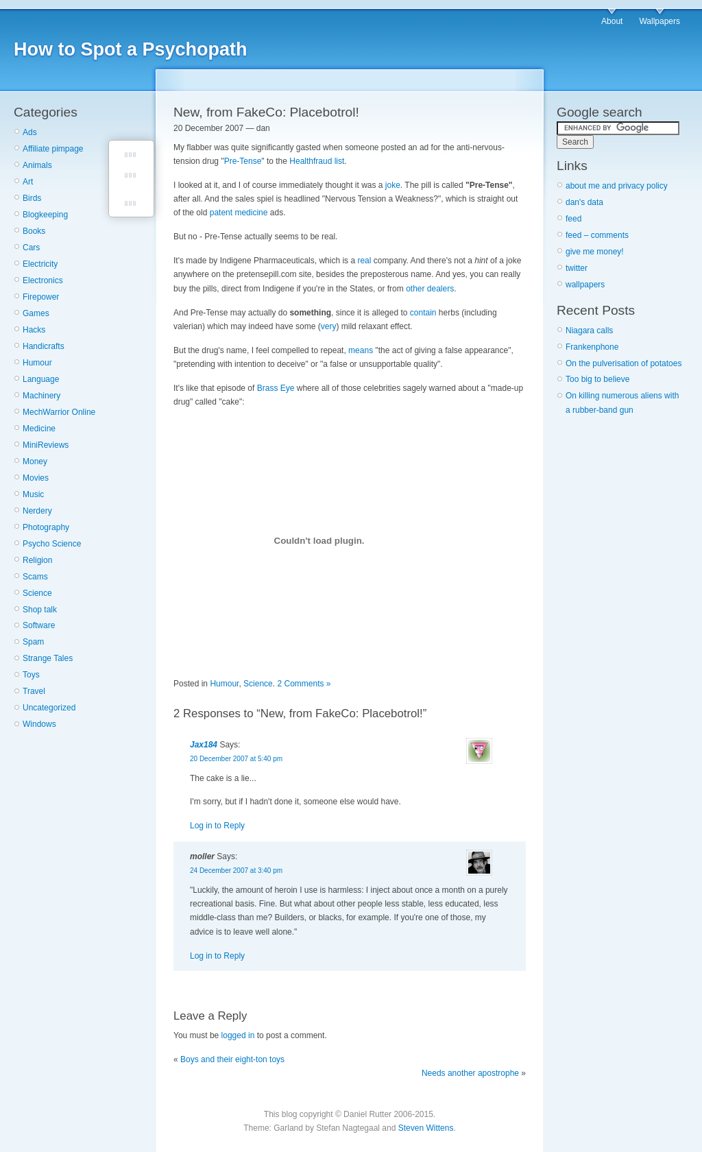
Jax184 (203, 744)
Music (33, 494)
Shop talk (40, 609)
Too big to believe (597, 379)
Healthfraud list (316, 161)
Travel (34, 691)
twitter (577, 268)
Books (34, 231)
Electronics (43, 280)
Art (28, 182)
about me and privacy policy (617, 186)
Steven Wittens (426, 1128)
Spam (33, 642)
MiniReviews (46, 445)
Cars (31, 247)
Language (41, 379)
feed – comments (597, 235)
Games (36, 313)
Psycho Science (52, 544)
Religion (37, 560)
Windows (39, 724)
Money (35, 461)
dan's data (584, 202)
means (360, 350)
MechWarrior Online (59, 412)
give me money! (595, 251)
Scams (35, 576)
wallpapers (585, 284)
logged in (238, 1035)
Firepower (41, 297)
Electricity (40, 264)
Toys (31, 675)
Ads (30, 132)
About (611, 21)
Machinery (41, 395)
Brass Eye (276, 388)
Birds (32, 198)
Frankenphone (592, 347)
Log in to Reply (217, 825)
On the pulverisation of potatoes (623, 363)
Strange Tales (48, 658)
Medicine (39, 428)
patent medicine (239, 212)
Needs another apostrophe (470, 1073)
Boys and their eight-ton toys (232, 1059)
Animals (37, 165)
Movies (36, 478)
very (329, 326)
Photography (46, 527)
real (364, 260)
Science (37, 593)
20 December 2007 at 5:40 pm (236, 759)
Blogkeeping (45, 214)
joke (392, 185)
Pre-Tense (243, 161)
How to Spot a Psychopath (130, 49)
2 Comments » (303, 683)
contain (423, 312)
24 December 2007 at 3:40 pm (236, 870)
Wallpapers (659, 21)
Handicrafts (43, 346)
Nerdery (37, 511)
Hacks (34, 330)
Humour (37, 363)
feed (573, 219)
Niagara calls (589, 330)
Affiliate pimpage (53, 149)
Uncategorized (49, 707)
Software (39, 625)
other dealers (430, 288)
